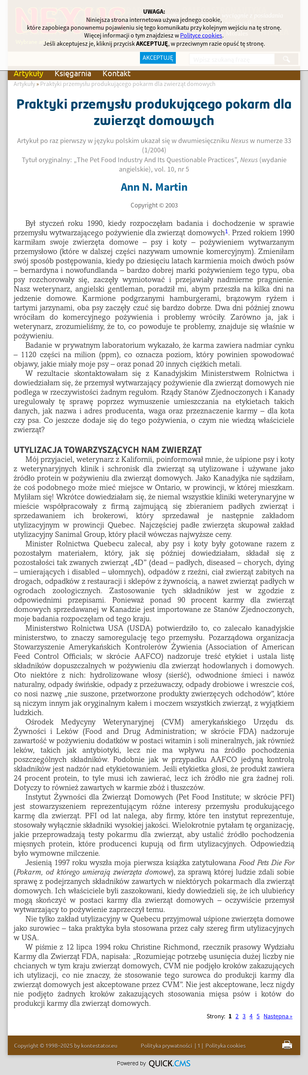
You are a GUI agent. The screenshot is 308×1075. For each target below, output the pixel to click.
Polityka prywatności (166, 1045)
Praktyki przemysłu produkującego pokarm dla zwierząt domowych (128, 84)
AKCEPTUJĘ (158, 58)
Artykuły (28, 73)
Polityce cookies (201, 35)
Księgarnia (73, 73)
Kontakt (117, 73)
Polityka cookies (225, 1045)
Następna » (278, 1016)
